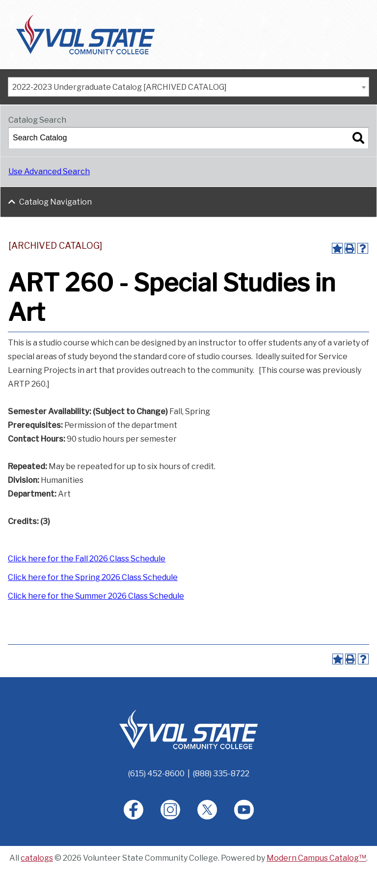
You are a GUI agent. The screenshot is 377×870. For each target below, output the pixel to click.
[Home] (188, 729)
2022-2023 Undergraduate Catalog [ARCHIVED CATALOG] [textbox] (119, 87)
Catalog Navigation (55, 202)
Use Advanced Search (49, 171)
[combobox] (188, 87)
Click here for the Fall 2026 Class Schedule (86, 558)
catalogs (37, 858)
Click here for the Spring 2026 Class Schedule (93, 577)
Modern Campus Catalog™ (316, 858)
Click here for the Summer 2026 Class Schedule (96, 596)
